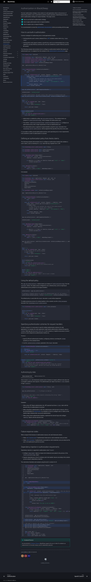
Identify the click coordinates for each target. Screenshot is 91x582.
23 (22, 495)
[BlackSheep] (4, 1)
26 (22, 499)
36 (22, 512)
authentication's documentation (57, 51)
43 (22, 522)
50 (22, 531)
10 (22, 477)
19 (22, 489)
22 (22, 493)
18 (22, 488)
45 (22, 524)
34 (22, 510)
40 (22, 518)
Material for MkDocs (12, 580)
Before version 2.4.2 (40, 376)
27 (22, 500)
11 (22, 479)
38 (22, 515)
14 (22, 483)
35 (22, 511)
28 (22, 501)
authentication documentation (44, 27)
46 (22, 526)
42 (22, 520)
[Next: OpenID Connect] (81, 576)
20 (22, 491)
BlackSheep (6, 7)
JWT (48, 38)
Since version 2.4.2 (27, 376)
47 (22, 527)
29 (22, 503)
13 (22, 481)
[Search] (61, 1)
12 (22, 480)
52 (22, 534)
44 (22, 523)
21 (22, 492)
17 (22, 487)
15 (22, 484)
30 (22, 504)
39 (22, 516)
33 (22, 508)
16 (22, 485)
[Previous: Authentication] (9, 576)
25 (22, 497)
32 (22, 507)
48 (22, 528)
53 (22, 535)
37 (22, 514)
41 (22, 519)
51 (22, 532)
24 (22, 496)
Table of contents (77, 7)
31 (22, 506)
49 (22, 530)
